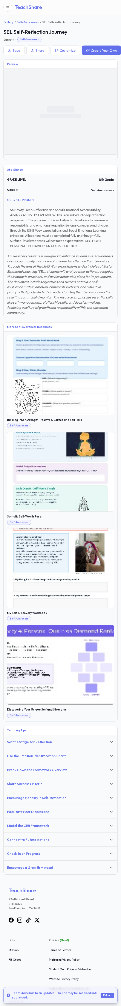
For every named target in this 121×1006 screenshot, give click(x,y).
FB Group (15, 960)
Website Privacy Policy (64, 979)
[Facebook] (11, 920)
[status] (60, 995)
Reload (107, 995)
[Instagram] (19, 920)
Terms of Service (60, 950)
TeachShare (28, 7)
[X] (37, 920)
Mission (14, 950)
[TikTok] (28, 920)
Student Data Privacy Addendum (70, 969)
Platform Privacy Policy (64, 960)
